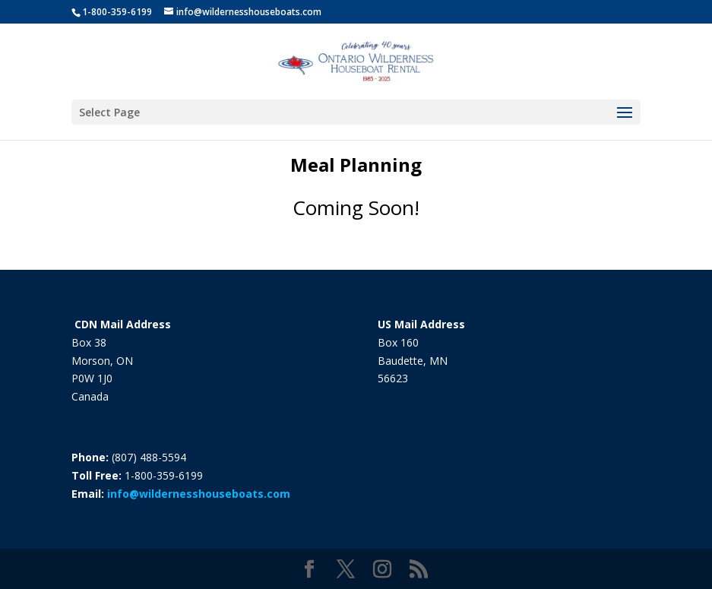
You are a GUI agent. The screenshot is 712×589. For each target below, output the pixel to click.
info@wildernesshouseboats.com (198, 493)
